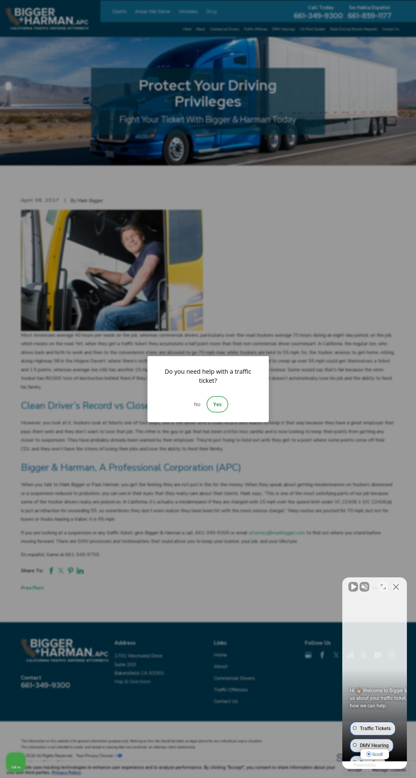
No (197, 404)
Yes (217, 404)
